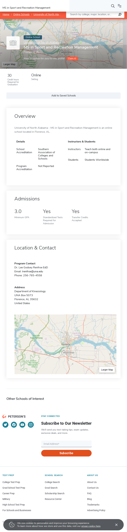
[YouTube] (22, 425)
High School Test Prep (13, 504)
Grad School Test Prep (13, 487)
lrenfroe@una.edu (32, 271)
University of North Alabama (49, 14)
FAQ (89, 493)
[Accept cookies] (114, 524)
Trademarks (93, 504)
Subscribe (66, 453)
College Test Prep (11, 482)
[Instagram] (31, 425)
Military (6, 499)
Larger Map (9, 64)
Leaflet (87, 20)
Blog (89, 499)
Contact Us (93, 487)
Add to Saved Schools (63, 95)
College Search (52, 482)
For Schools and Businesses (16, 510)
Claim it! (72, 58)
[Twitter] (5, 425)
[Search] (113, 6)
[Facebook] (14, 425)
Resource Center (53, 499)
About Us (92, 482)
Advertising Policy (96, 510)
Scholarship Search (54, 493)
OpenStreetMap (104, 20)
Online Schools (21, 14)
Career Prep (8, 493)
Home (6, 14)
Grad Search (51, 487)
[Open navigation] (119, 6)
